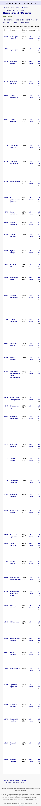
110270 (6, 480)
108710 (6, 61)
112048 (6, 668)
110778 (6, 719)
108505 (6, 95)
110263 (6, 458)
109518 (6, 591)
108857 (6, 406)
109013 (6, 416)
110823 (6, 561)
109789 (6, 198)
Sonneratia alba (15, 668)
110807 (6, 606)
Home (6, 8)
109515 (6, 357)
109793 (6, 212)
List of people (14, 8)
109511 (6, 265)
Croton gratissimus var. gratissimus (15, 200)
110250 (6, 743)
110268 (6, 685)
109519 (6, 577)
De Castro (24, 8)
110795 (6, 251)
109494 (6, 222)
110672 (6, 511)
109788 (6, 182)
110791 (6, 49)
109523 (6, 638)
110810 (6, 705)
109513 (6, 343)
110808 (6, 622)
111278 (6, 535)
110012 (6, 494)
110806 (6, 543)
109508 (6, 234)
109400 (6, 161)
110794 (6, 145)
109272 (6, 372)
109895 (6, 295)
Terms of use (20, 805)
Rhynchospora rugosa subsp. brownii (14, 593)
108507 (6, 119)
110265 (6, 277)
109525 (6, 652)
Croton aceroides (15, 182)
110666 (6, 319)
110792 (6, 37)
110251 (6, 759)
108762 (6, 81)
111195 (6, 398)
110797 (6, 444)
